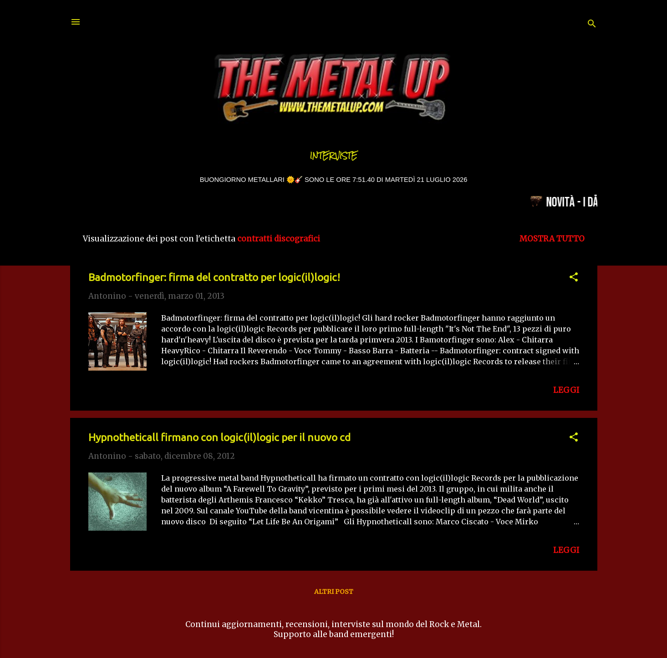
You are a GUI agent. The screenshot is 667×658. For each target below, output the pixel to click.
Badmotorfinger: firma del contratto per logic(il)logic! (214, 277)
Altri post (333, 592)
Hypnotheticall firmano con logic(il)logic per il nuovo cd (219, 437)
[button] (573, 278)
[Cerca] (591, 25)
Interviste (333, 155)
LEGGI (566, 390)
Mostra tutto (552, 239)
